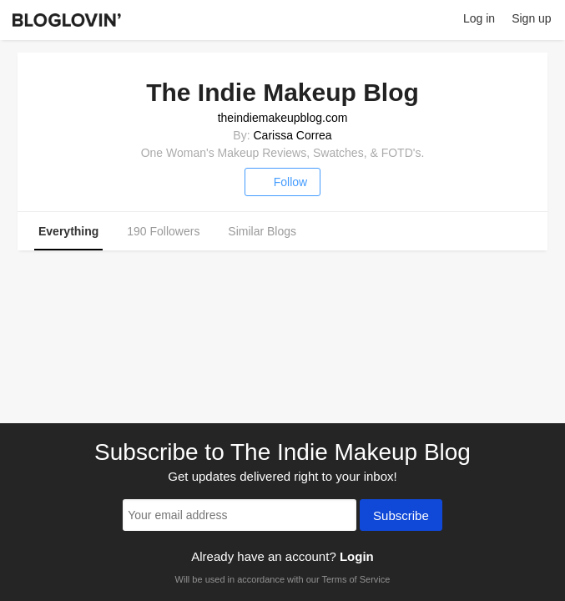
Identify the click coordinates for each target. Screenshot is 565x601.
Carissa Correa (292, 135)
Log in (479, 18)
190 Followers (163, 231)
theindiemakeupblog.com (283, 117)
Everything (68, 231)
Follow (282, 182)
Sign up (531, 18)
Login (357, 556)
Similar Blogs (262, 231)
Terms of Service (355, 579)
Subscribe (401, 516)
